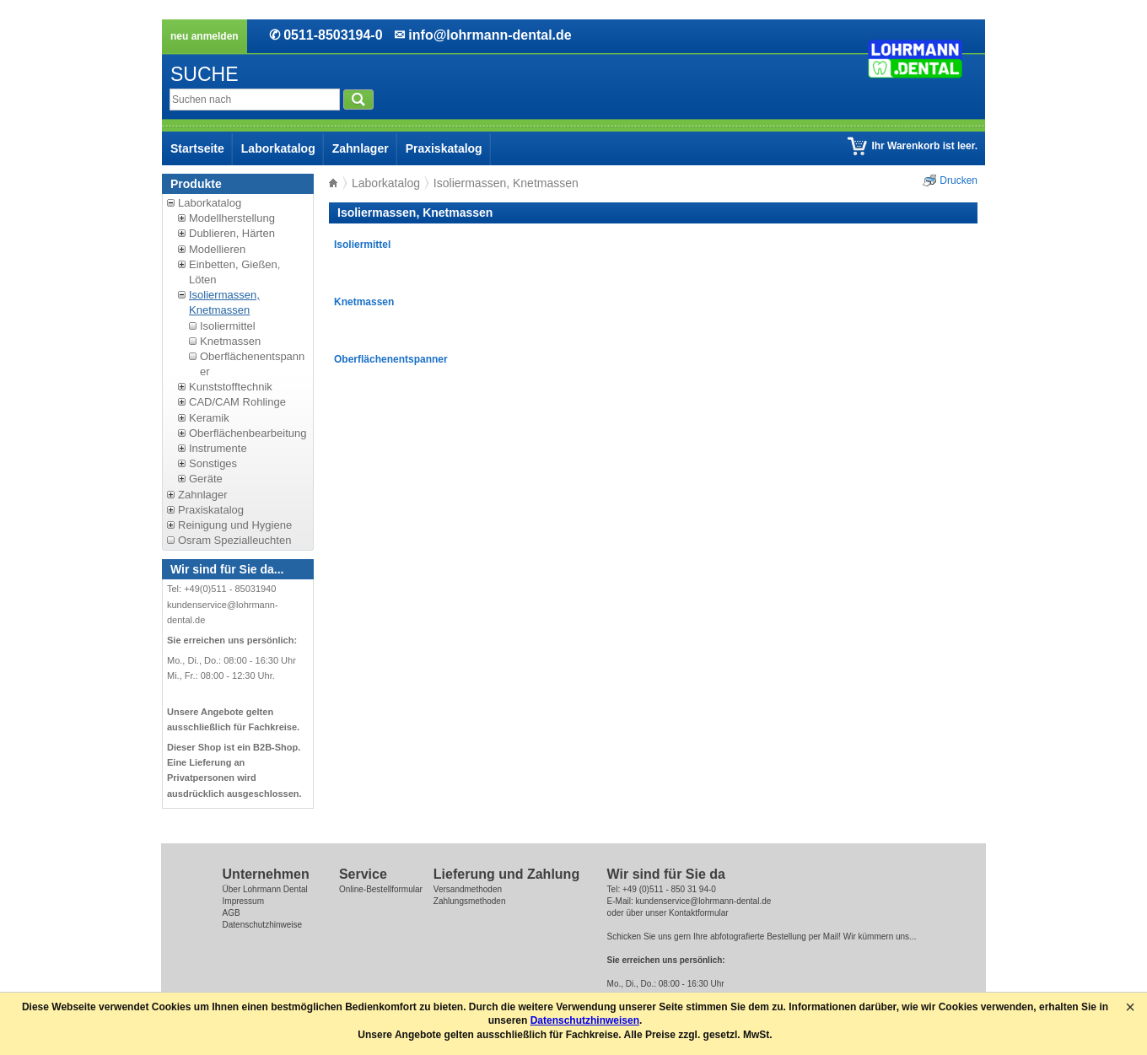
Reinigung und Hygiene (235, 525)
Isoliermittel (228, 326)
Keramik (209, 418)
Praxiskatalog (444, 148)
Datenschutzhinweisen (584, 1020)
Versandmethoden (467, 889)
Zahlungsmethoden (469, 901)
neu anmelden (204, 36)
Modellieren (217, 249)
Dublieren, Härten (232, 233)
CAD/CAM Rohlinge (237, 402)
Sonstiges (213, 463)
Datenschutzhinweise (263, 924)
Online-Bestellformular (381, 889)
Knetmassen (230, 341)
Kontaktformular (699, 913)
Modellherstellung (232, 218)
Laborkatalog (278, 148)
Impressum (243, 901)
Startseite (197, 148)
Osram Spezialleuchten (234, 540)
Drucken (958, 180)
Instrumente (218, 448)
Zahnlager (360, 148)
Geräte (206, 478)
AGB (231, 913)
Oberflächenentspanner (391, 359)
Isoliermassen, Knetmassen (224, 302)
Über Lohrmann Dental (265, 889)
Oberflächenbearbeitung (248, 433)
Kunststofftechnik (230, 386)
